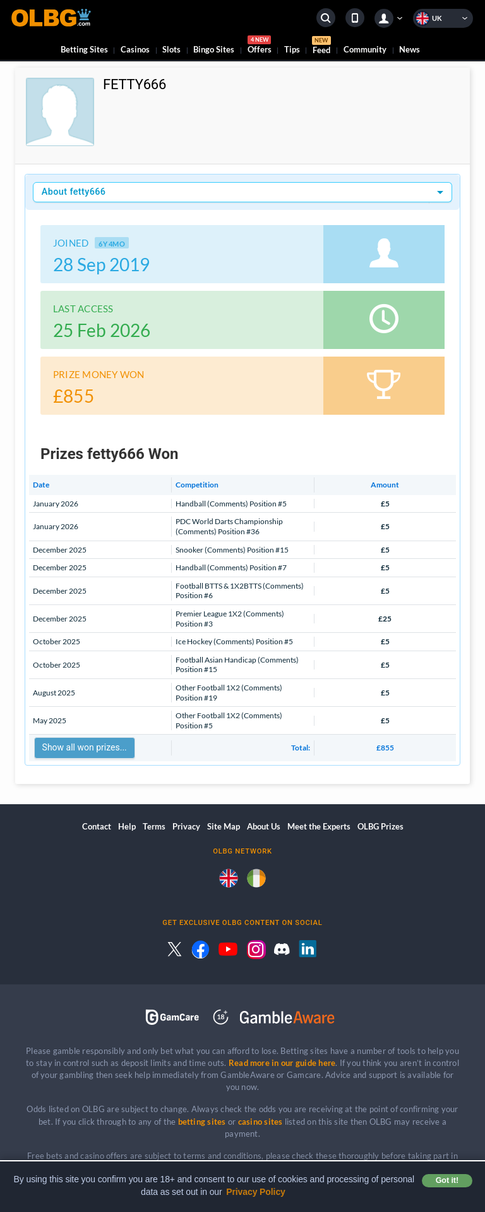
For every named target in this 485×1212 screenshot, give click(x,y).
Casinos (135, 49)
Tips (292, 49)
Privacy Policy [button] (255, 1192)
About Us (263, 826)
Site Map (223, 826)
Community (365, 49)
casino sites (260, 1122)
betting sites (202, 1122)
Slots (171, 49)
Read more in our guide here (282, 1063)
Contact (96, 826)
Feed (321, 47)
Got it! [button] (447, 1180)
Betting (84, 49)
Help (127, 826)
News (409, 49)
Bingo (213, 49)
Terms (154, 826)
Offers (260, 46)
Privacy (186, 826)
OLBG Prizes (380, 826)
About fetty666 (74, 192)
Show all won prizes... (84, 747)
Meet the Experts (318, 826)
